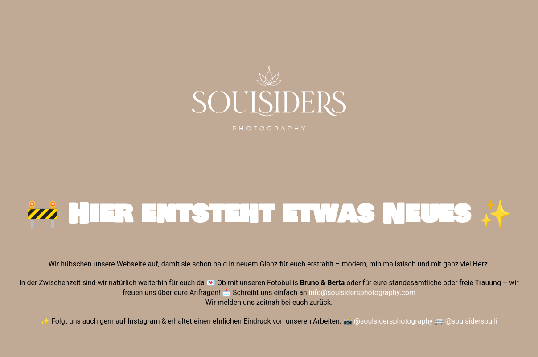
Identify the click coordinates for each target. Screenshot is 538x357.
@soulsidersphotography (393, 321)
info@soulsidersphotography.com (362, 292)
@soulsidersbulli (471, 321)
